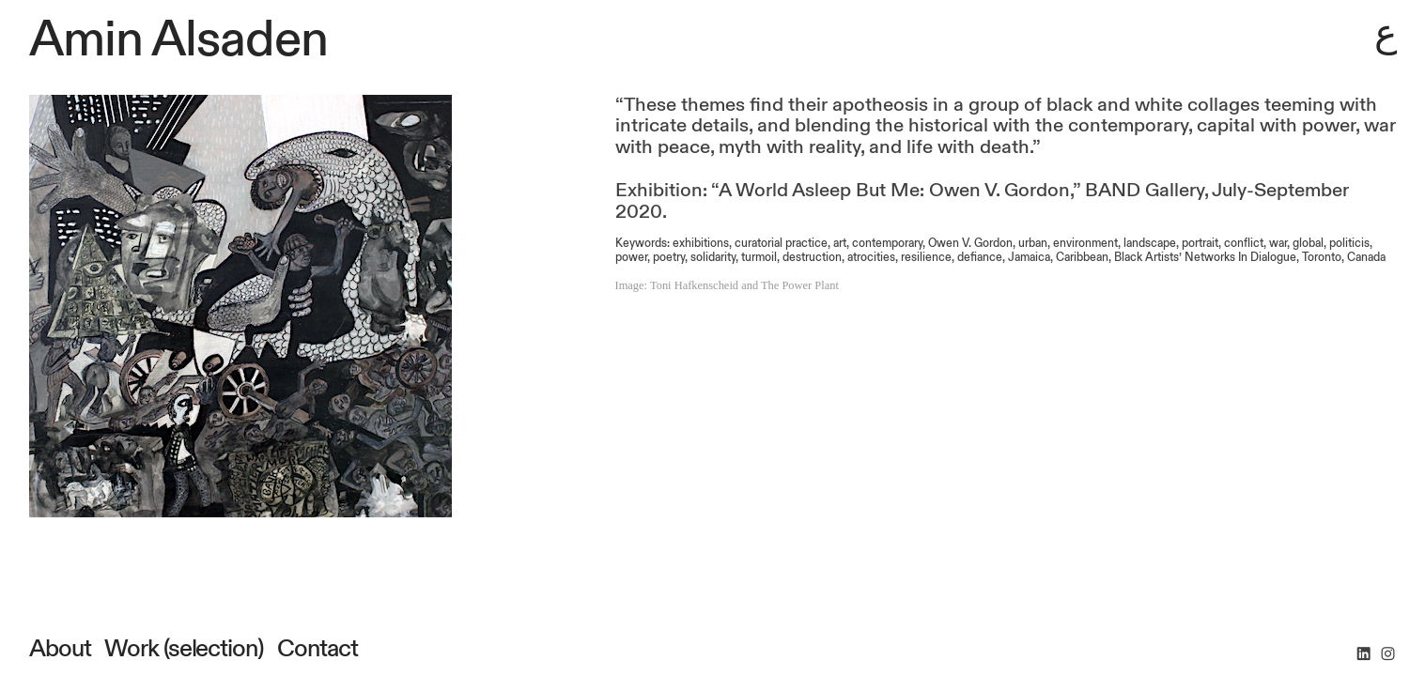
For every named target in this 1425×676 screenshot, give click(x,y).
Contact (315, 649)
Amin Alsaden (178, 39)
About (60, 649)
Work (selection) (183, 649)
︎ (1363, 654)
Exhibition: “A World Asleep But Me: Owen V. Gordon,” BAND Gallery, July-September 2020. (982, 201)
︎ (1388, 654)
